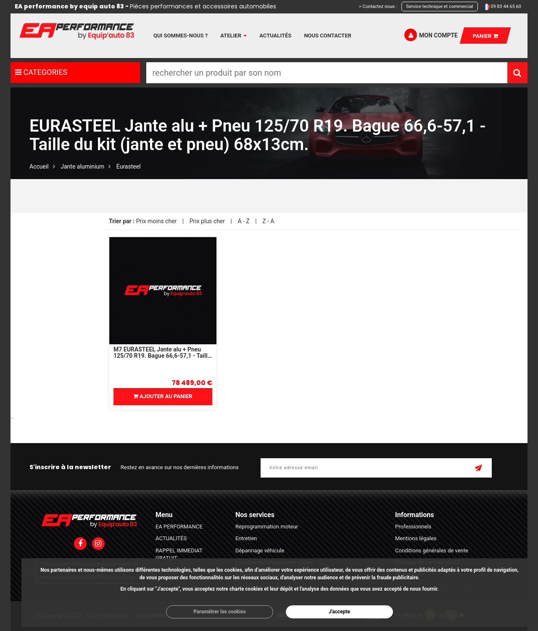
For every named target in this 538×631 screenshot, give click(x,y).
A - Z (243, 221)
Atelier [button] (233, 35)
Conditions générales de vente (431, 550)
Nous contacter (327, 35)
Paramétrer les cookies (219, 612)
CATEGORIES (41, 72)
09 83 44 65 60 (506, 6)
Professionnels (413, 526)
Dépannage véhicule (259, 550)
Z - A (268, 221)
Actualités (275, 35)
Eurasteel (128, 166)
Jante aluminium (82, 166)
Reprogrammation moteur (266, 526)
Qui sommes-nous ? (180, 35)
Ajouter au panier (163, 396)
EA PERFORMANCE (179, 526)
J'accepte (339, 612)
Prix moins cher (156, 221)
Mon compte (431, 35)
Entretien (246, 538)
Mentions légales (416, 538)
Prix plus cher (207, 221)
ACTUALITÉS (171, 538)
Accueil (39, 166)
